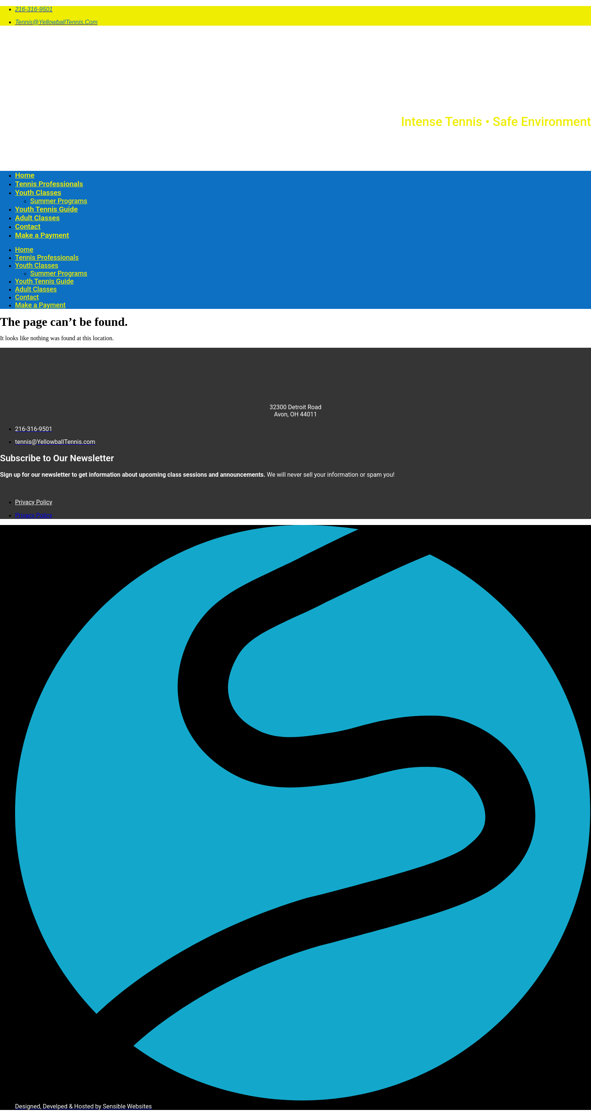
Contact (27, 226)
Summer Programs (58, 201)
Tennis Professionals (49, 184)
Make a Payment (42, 235)
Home (24, 175)
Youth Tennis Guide (46, 209)
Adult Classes (37, 217)
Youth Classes (38, 192)
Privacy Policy (33, 502)
